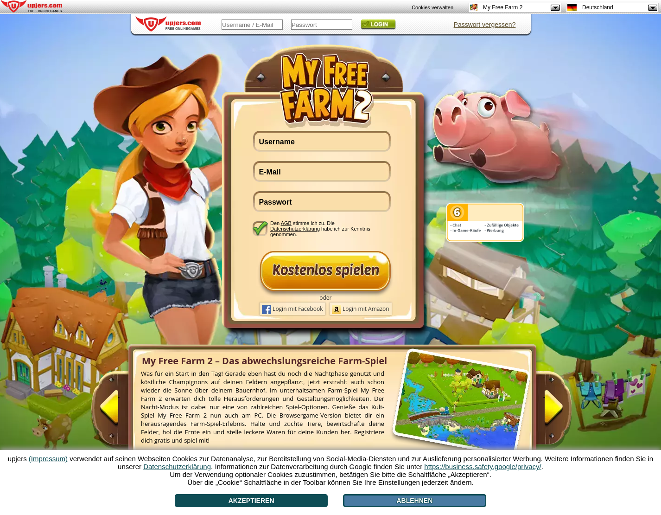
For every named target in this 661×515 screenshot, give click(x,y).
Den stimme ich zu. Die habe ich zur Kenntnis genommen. (320, 228)
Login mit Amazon (360, 309)
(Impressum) (48, 459)
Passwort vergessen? (485, 24)
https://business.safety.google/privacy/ (482, 466)
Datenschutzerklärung (295, 229)
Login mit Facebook (292, 309)
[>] (544, 411)
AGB (286, 223)
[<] (118, 411)
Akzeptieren (251, 500)
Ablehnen (415, 500)
